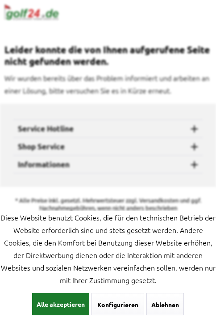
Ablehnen (165, 305)
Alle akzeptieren (61, 304)
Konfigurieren (117, 305)
